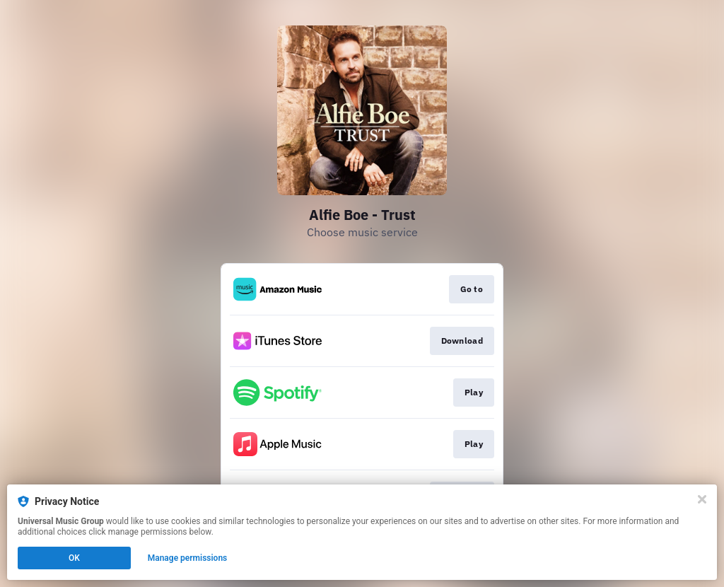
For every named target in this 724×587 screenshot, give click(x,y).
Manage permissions (188, 558)
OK (74, 558)
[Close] (702, 499)
